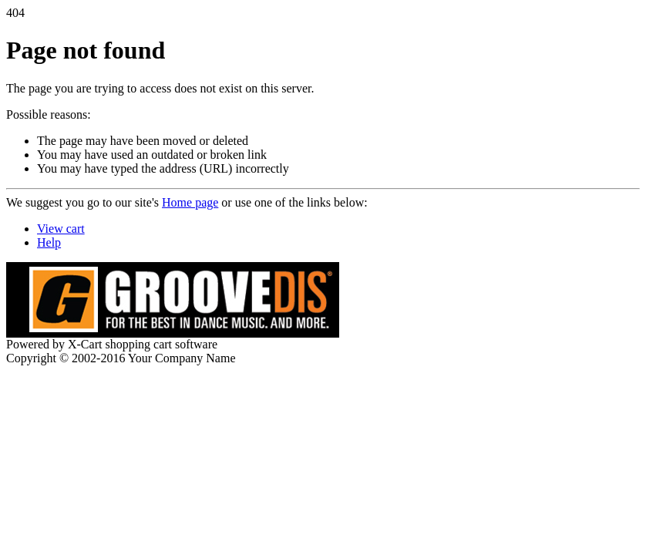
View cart (61, 228)
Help (49, 242)
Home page (190, 202)
